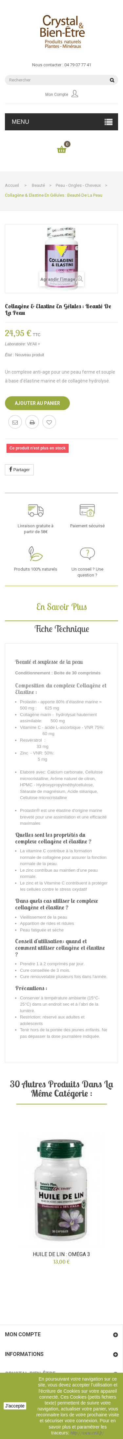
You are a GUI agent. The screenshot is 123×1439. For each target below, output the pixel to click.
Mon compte (61, 94)
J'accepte (15, 1405)
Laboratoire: (15, 344)
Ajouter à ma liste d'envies (49, 422)
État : (9, 355)
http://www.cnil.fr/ (87, 1433)
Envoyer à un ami (15, 422)
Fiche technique (61, 628)
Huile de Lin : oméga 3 (61, 1254)
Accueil (12, 185)
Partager (19, 469)
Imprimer (32, 422)
